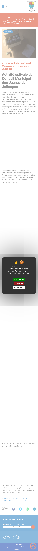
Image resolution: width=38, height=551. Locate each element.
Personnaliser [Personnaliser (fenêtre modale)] (19, 287)
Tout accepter (19, 279)
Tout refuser (19, 283)
